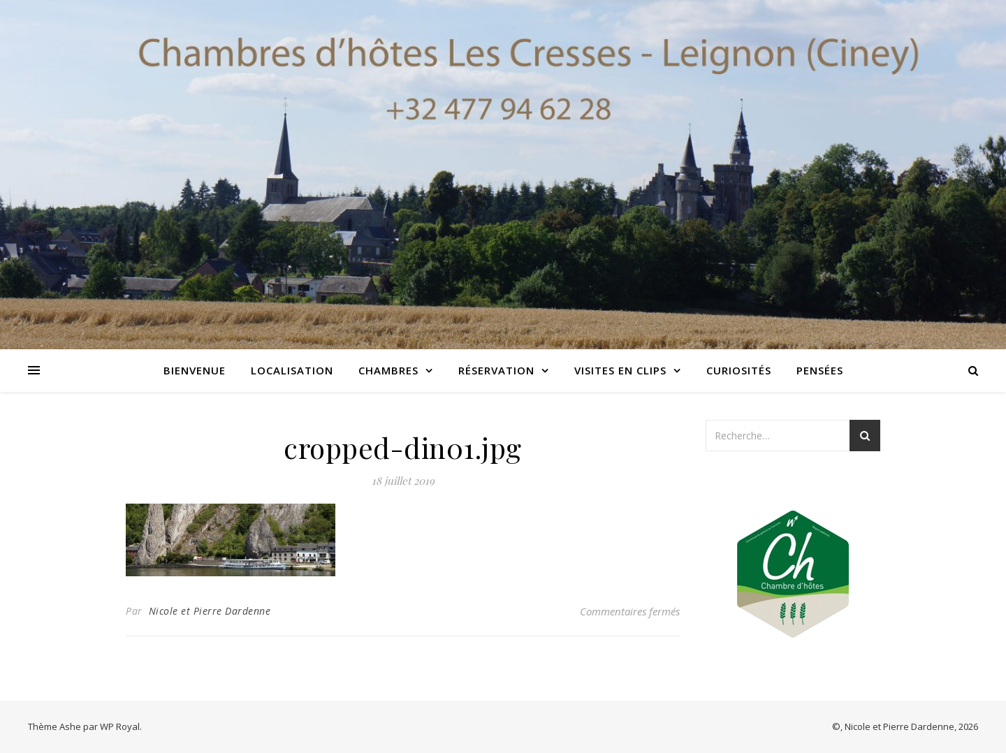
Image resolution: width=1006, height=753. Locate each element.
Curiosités (738, 370)
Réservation (496, 370)
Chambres (388, 370)
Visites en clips (620, 370)
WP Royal (120, 726)
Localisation (292, 370)
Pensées (819, 370)
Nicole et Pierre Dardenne (210, 610)
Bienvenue (194, 370)
